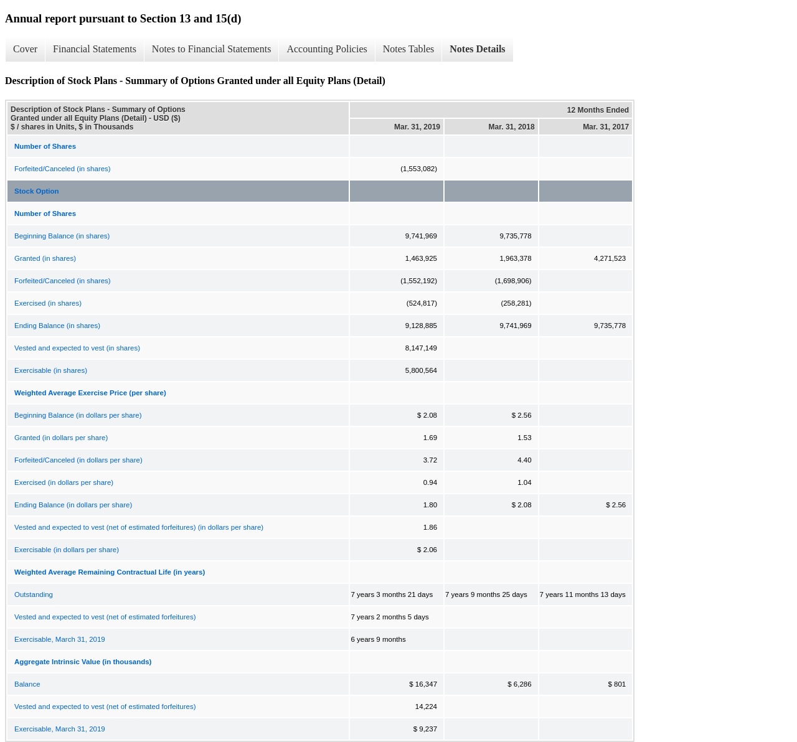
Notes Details (477, 49)
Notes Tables (409, 49)
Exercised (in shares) (48, 303)
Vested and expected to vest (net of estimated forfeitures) (105, 617)
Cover (25, 49)
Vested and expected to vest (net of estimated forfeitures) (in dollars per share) (138, 527)
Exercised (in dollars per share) (63, 482)
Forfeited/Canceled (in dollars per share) (78, 460)
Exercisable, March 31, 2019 (59, 639)
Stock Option (36, 191)
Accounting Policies (326, 49)
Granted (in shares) (45, 258)
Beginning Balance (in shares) (62, 236)
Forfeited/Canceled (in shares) (62, 168)
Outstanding (33, 594)
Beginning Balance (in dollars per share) (78, 415)
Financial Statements (94, 49)
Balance (27, 684)
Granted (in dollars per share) (61, 437)
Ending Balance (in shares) (57, 325)
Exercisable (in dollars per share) (66, 549)
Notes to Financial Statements (211, 49)
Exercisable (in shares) (50, 370)
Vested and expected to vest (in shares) (77, 348)
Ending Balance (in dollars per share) (73, 505)
